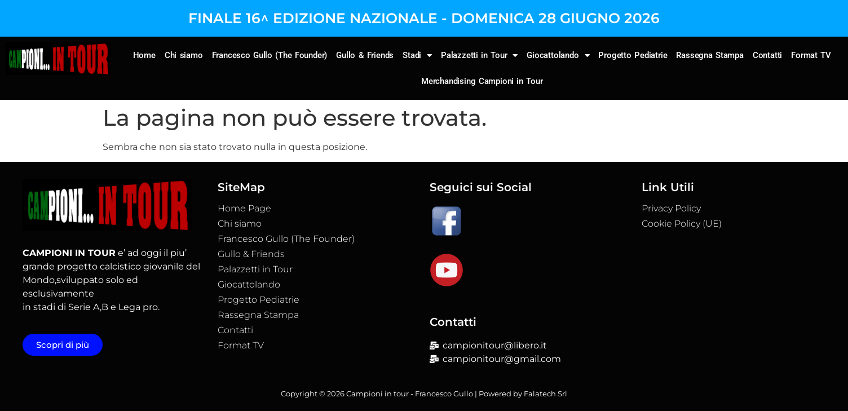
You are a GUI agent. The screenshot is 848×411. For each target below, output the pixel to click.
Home (144, 55)
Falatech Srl (545, 393)
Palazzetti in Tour (479, 55)
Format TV (811, 55)
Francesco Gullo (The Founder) (270, 55)
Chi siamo (184, 55)
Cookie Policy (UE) (682, 223)
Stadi (417, 55)
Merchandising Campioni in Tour (482, 81)
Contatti (767, 55)
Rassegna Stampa (710, 55)
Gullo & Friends (365, 55)
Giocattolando (558, 55)
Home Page (244, 208)
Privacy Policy (671, 208)
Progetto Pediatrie (632, 55)
